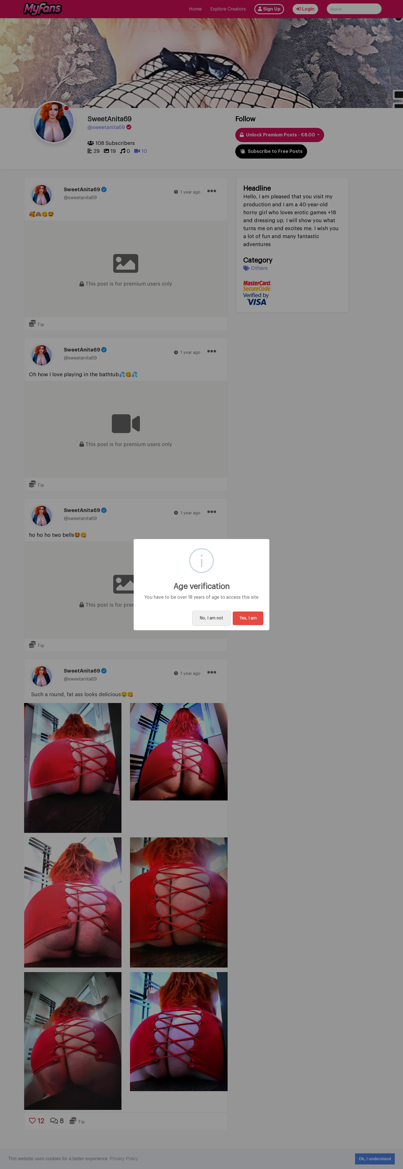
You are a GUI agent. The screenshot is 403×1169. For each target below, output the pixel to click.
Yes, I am (248, 618)
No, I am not (211, 618)
